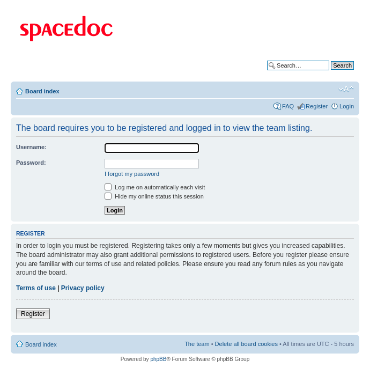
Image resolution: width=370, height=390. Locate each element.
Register (317, 106)
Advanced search (331, 73)
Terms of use (36, 288)
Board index (42, 91)
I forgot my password (132, 174)
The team (196, 344)
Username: (31, 147)
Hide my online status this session (154, 196)
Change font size (346, 89)
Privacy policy (83, 288)
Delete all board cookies (246, 344)
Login (346, 106)
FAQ (288, 106)
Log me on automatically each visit (155, 187)
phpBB (158, 359)
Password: (31, 162)
